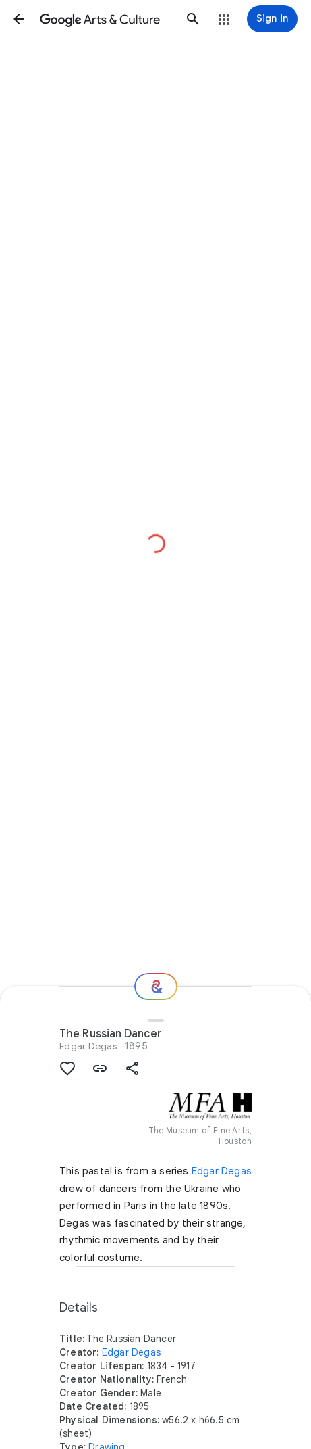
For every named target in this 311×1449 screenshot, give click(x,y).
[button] (19, 19)
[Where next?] (155, 986)
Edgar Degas (88, 1046)
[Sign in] (272, 18)
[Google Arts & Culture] (106, 19)
